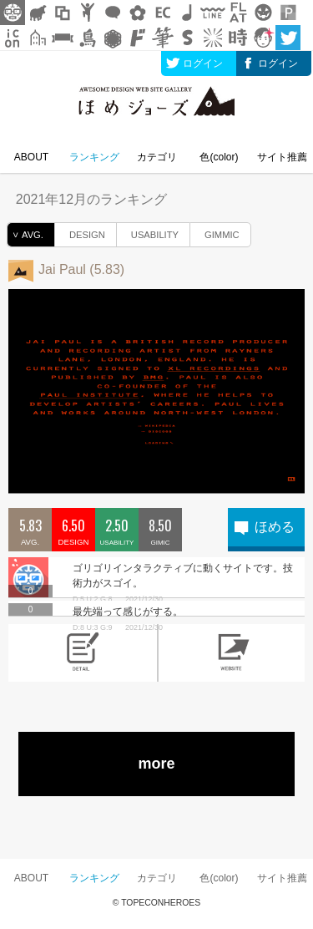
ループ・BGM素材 (187, 12)
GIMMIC (215, 232)
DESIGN (80, 232)
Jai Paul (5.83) (81, 269)
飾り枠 (62, 12)
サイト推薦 (282, 157)
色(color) (218, 157)
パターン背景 (287, 12)
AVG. (25, 235)
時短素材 (237, 37)
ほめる (275, 527)
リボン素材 (62, 37)
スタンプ (187, 37)
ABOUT (31, 157)
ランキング (94, 157)
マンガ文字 (137, 37)
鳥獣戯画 (87, 37)
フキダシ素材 (112, 12)
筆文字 (162, 37)
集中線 (212, 37)
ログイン (203, 63)
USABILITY (148, 232)
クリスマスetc (262, 12)
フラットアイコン (237, 12)
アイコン (12, 37)
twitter (287, 37)
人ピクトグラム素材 (87, 12)
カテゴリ (157, 157)
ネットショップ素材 (162, 12)
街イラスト (37, 37)
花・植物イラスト (137, 12)
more (156, 763)
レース (112, 37)
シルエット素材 (37, 12)
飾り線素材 (212, 12)
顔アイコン (262, 37)
